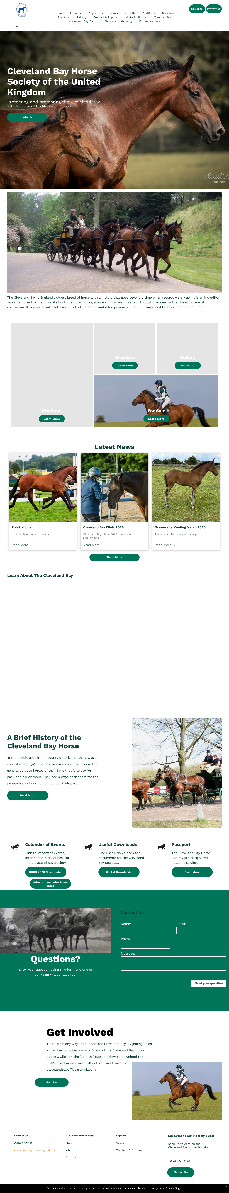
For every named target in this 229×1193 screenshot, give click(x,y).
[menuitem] (58, 13)
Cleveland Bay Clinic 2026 (103, 527)
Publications (21, 527)
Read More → (22, 545)
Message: (128, 953)
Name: (126, 924)
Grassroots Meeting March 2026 (180, 527)
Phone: (126, 938)
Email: (181, 924)
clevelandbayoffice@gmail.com (35, 1150)
